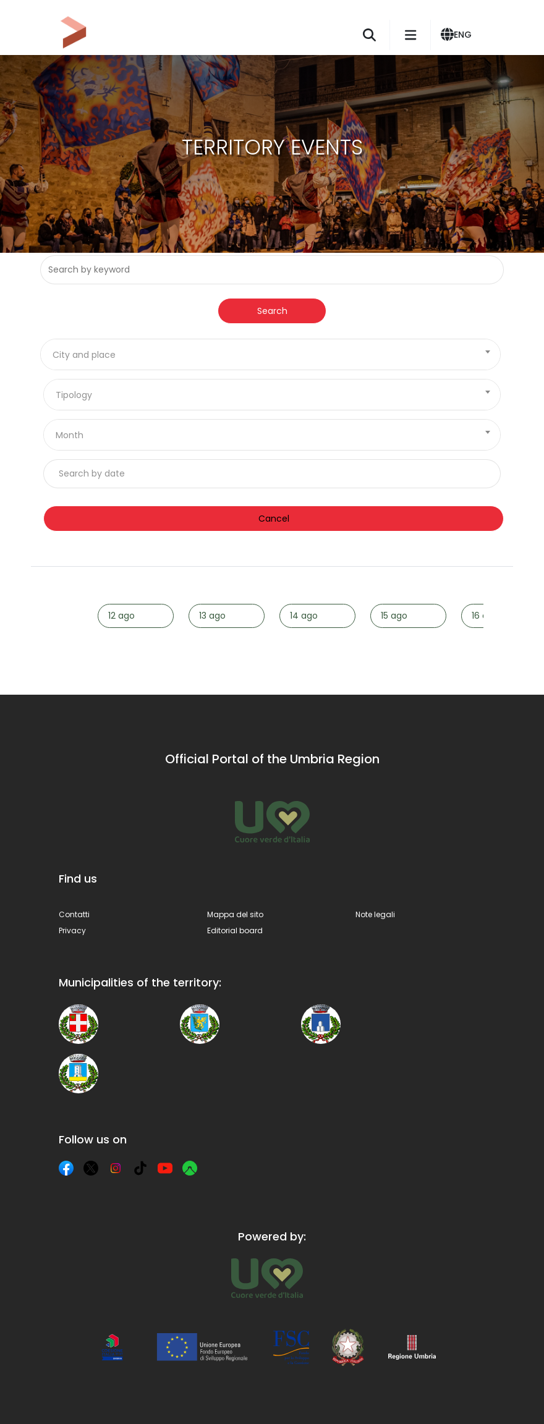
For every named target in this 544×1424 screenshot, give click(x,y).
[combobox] (270, 354)
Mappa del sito (235, 914)
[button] (458, 35)
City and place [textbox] (84, 355)
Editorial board (235, 930)
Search (272, 311)
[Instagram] (115, 1168)
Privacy (72, 930)
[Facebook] (66, 1168)
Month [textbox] (69, 435)
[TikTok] (140, 1168)
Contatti (74, 914)
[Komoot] (189, 1168)
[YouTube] (165, 1168)
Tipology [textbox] (74, 395)
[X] (90, 1168)
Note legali (375, 914)
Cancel (273, 518)
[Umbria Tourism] (266, 1278)
